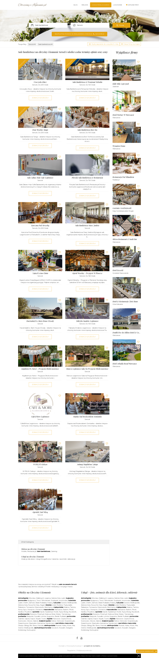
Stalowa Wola (50, 614)
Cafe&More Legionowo (40, 417)
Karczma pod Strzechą (40, 225)
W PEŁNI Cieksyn (40, 464)
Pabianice (22, 607)
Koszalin (62, 628)
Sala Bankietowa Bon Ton (87, 130)
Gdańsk (21, 619)
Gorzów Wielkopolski (69, 603)
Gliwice (29, 621)
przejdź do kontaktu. (92, 646)
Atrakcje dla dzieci (28, 559)
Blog (76, 5)
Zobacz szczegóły (40, 98)
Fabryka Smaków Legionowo (87, 321)
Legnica (48, 598)
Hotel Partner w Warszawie (123, 115)
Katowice (56, 619)
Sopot (32, 619)
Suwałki (37, 616)
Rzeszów (33, 614)
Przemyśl (40, 614)
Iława (35, 625)
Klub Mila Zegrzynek (121, 84)
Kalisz (64, 625)
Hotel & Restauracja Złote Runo (125, 301)
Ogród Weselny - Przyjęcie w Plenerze (87, 273)
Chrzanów (39, 610)
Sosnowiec (22, 621)
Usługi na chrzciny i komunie (32, 556)
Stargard (69, 628)
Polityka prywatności (84, 650)
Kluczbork (72, 612)
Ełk (31, 625)
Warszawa (116, 118)
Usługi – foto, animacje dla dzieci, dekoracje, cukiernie (109, 592)
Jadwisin (116, 86)
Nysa (61, 612)
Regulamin (71, 650)
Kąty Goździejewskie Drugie (123, 211)
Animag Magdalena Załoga (87, 464)
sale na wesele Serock (68, 584)
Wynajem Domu (119, 146)
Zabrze (35, 621)
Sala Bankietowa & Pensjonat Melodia (87, 82)
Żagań (42, 605)
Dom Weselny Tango (40, 130)
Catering (54, 551)
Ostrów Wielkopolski (25, 628)
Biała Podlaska (41, 603)
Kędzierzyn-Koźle (51, 612)
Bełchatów (49, 607)
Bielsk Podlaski (60, 616)
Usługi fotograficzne (43, 559)
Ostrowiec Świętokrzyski (66, 621)
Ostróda (40, 625)
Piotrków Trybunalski (64, 605)
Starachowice (23, 623)
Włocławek (45, 600)
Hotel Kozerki (118, 270)
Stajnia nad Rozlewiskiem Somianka (87, 417)
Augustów (50, 616)
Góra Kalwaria (118, 304)
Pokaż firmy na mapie (130, 44)
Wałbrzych (40, 598)
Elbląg (26, 625)
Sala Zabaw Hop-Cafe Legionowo (40, 178)
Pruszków (28, 612)
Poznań (59, 625)
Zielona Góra (22, 605)
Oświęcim (31, 610)
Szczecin (55, 628)
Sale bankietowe (45, 44)
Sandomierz (50, 623)
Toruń (39, 600)
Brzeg (65, 612)
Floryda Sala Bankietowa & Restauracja (87, 178)
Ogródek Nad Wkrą (40, 512)
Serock (32, 44)
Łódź (54, 605)
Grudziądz (54, 600)
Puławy (50, 603)
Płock (71, 610)
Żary (37, 605)
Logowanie (117, 5)
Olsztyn (21, 625)
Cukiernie (55, 559)
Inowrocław (63, 600)
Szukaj (121, 25)
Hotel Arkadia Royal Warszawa (125, 364)
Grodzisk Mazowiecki (120, 273)
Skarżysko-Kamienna (37, 623)
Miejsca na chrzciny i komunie (33, 549)
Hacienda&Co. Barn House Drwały (40, 321)
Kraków (66, 607)
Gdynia (27, 619)
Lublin (20, 603)
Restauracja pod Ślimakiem (123, 177)
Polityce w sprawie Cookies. (109, 656)
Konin (69, 625)
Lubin (63, 598)
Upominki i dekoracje (67, 559)
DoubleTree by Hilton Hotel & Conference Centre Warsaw (127, 332)
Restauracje (31, 551)
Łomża (43, 616)
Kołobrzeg (22, 630)
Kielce (53, 621)
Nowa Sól (31, 605)
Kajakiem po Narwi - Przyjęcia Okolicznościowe (40, 369)
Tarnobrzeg (66, 614)
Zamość (32, 603)
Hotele (24, 551)
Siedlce (21, 612)
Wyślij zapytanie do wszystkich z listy (103, 44)
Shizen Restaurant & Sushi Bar (125, 239)
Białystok (30, 616)
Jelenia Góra (55, 598)
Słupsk (38, 619)
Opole (42, 612)
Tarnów (73, 607)
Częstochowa (66, 619)
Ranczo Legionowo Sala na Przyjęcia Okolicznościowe (87, 369)
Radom (65, 610)
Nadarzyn (116, 180)
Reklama (85, 5)
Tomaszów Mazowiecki (35, 607)
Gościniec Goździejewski (122, 208)
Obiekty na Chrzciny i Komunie (34, 592)
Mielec (58, 614)
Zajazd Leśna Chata (40, 273)
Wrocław (32, 598)
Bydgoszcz (31, 600)
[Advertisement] (64, 575)
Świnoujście (31, 630)
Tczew (43, 619)
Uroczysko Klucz (40, 82)
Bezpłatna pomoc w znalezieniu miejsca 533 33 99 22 (79, 34)
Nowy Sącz (22, 610)
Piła (73, 625)
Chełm (25, 603)
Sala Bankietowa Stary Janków (87, 225)
